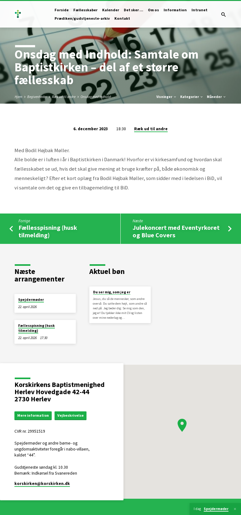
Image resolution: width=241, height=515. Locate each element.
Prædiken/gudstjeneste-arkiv (82, 18)
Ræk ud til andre (64, 97)
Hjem (18, 97)
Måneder (216, 97)
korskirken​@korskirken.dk (42, 484)
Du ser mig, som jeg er (111, 292)
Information (175, 10)
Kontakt (122, 18)
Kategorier (191, 97)
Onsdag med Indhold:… (98, 97)
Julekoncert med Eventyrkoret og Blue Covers (176, 231)
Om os (153, 10)
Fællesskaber (85, 10)
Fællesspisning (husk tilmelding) (47, 231)
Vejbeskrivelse (73, 415)
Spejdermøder (31, 299)
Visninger (166, 97)
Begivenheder (37, 97)
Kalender (110, 10)
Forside (62, 10)
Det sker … (133, 10)
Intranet (199, 10)
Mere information (34, 415)
